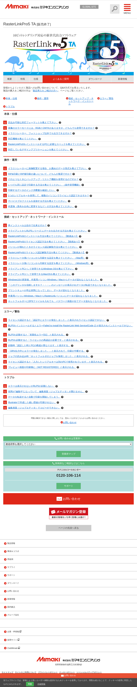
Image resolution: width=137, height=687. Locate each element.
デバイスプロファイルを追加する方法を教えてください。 (37, 201)
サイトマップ (7, 672)
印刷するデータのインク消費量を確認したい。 (32, 190)
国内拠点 (11, 607)
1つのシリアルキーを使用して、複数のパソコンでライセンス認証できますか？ (48, 195)
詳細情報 (41, 684)
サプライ (11, 567)
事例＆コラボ (13, 551)
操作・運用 (42, 98)
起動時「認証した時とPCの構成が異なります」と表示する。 (39, 345)
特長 (22, 79)
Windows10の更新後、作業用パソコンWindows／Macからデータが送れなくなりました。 (53, 279)
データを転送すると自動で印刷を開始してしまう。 (34, 397)
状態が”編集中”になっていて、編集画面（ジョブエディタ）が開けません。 (46, 391)
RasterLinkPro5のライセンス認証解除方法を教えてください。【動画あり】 (46, 252)
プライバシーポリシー (48, 672)
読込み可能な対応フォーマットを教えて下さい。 (33, 122)
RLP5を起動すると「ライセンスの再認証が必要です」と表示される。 (44, 340)
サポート (68, 486)
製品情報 (11, 543)
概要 (9, 79)
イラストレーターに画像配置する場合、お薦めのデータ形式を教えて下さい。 (48, 168)
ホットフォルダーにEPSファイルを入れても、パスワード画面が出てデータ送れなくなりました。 (58, 301)
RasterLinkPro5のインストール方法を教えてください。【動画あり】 (43, 236)
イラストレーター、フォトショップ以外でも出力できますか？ (40, 133)
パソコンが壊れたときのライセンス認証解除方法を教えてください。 (43, 247)
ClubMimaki (12, 648)
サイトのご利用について (25, 672)
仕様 (36, 79)
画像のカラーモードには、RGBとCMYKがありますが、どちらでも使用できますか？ (51, 128)
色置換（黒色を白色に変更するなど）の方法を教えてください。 (41, 206)
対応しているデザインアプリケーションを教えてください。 (39, 149)
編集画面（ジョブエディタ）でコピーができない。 (34, 407)
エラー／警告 (106, 98)
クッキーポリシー (67, 672)
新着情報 (122, 79)
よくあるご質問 (61, 79)
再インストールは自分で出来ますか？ (27, 225)
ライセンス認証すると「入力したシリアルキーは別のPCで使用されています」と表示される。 (56, 361)
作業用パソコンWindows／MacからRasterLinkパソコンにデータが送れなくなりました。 (53, 296)
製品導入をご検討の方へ (45, 90)
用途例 (10, 559)
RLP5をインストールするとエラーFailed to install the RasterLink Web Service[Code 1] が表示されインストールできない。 (70, 325)
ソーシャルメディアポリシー (89, 672)
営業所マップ (68, 454)
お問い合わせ (70, 422)
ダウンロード (95, 79)
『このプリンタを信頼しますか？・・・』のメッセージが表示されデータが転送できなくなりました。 (60, 285)
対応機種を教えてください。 (23, 138)
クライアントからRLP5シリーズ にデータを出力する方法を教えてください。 (47, 230)
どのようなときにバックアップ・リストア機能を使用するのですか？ (43, 179)
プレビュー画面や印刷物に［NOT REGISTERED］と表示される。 (42, 367)
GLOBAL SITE (89, 7)
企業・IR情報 (13, 631)
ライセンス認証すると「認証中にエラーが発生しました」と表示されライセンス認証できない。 (57, 320)
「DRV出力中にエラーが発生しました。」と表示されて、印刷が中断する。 (47, 351)
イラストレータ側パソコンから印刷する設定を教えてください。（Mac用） (46, 258)
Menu (127, 9)
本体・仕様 (11, 98)
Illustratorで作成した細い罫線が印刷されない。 (32, 402)
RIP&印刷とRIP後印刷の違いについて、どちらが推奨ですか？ (40, 174)
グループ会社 (13, 615)
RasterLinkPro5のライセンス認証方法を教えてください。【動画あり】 (44, 241)
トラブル (10, 106)
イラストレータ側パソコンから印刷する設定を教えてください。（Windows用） (49, 263)
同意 (30, 684)
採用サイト (12, 640)
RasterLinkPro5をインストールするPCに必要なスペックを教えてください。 (47, 144)
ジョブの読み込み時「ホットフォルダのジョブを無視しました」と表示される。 (49, 356)
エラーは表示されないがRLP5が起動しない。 (31, 386)
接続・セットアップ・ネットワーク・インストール (80, 101)
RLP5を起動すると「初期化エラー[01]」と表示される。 (36, 334)
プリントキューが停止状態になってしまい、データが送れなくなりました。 (46, 290)
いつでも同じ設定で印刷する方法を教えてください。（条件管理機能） (44, 184)
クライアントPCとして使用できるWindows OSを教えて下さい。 (41, 268)
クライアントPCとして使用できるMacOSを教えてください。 (39, 274)
